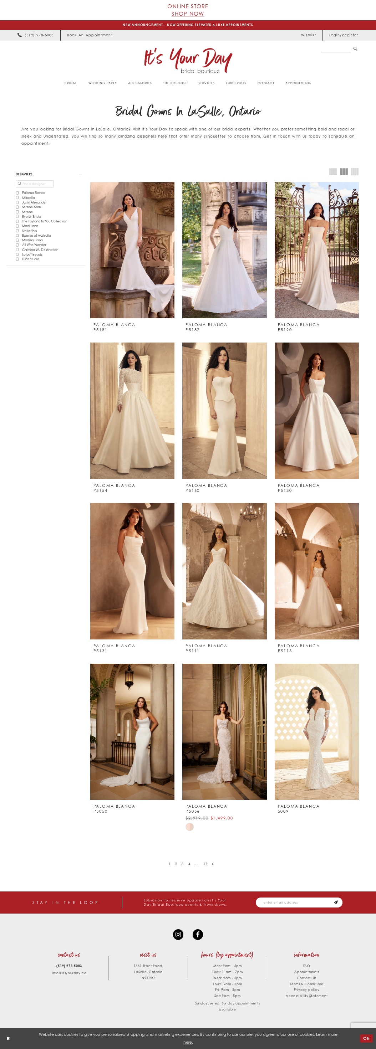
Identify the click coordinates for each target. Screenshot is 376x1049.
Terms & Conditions (307, 984)
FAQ (306, 966)
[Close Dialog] (8, 1038)
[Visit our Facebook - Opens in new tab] (198, 934)
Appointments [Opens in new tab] (306, 972)
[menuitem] (35, 35)
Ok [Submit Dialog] (366, 1038)
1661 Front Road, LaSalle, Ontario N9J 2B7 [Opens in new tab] (148, 972)
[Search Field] (336, 49)
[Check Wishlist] (308, 35)
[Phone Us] (35, 35)
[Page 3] (183, 864)
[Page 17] (205, 864)
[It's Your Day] (188, 60)
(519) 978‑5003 (69, 966)
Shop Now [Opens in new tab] (188, 13)
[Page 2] (176, 864)
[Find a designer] (34, 184)
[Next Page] (213, 864)
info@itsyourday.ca (69, 973)
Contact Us (306, 978)
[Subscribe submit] (336, 902)
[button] (343, 35)
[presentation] (132, 250)
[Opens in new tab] (89, 35)
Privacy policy (307, 990)
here (187, 1042)
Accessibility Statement (306, 996)
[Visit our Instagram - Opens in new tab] (178, 934)
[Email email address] (299, 902)
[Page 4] (189, 864)
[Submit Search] (355, 49)
